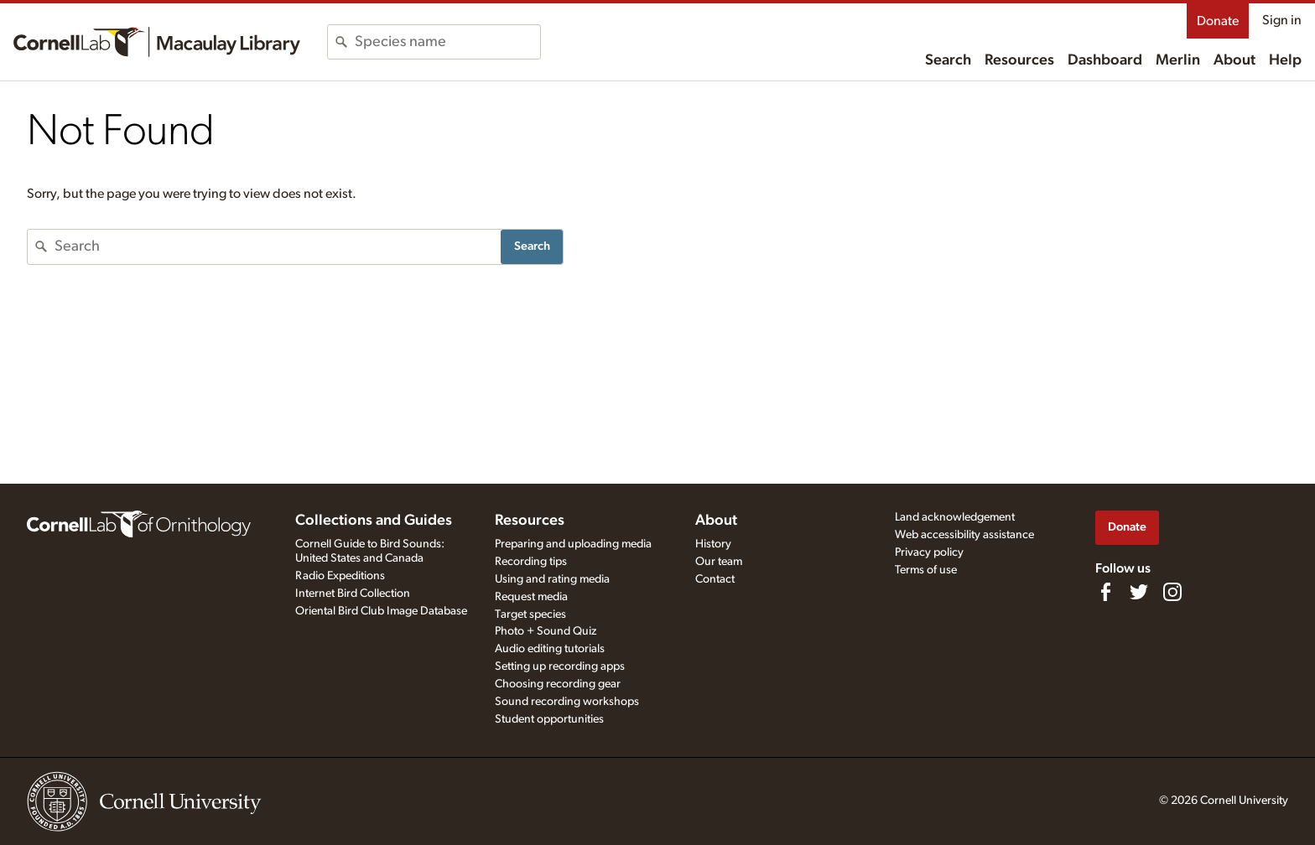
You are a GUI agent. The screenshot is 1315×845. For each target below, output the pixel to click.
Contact (715, 579)
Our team (718, 562)
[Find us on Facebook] (1105, 592)
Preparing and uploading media (573, 544)
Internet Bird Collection (352, 593)
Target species (530, 614)
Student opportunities (549, 719)
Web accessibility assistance (964, 535)
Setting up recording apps (560, 666)
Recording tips (531, 562)
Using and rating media (552, 579)
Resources (1019, 60)
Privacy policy (929, 552)
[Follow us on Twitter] (1139, 592)
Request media (531, 597)
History (713, 544)
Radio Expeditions (340, 576)
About (1234, 60)
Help (1285, 60)
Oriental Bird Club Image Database (381, 611)
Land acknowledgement (955, 517)
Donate (1218, 21)
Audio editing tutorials (550, 649)
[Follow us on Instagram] (1172, 592)
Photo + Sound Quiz (545, 631)
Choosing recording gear (558, 684)
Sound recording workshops (567, 702)
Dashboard (1105, 60)
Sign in (1282, 20)
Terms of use (926, 570)
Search (948, 60)
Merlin (1178, 60)
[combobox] (447, 42)
